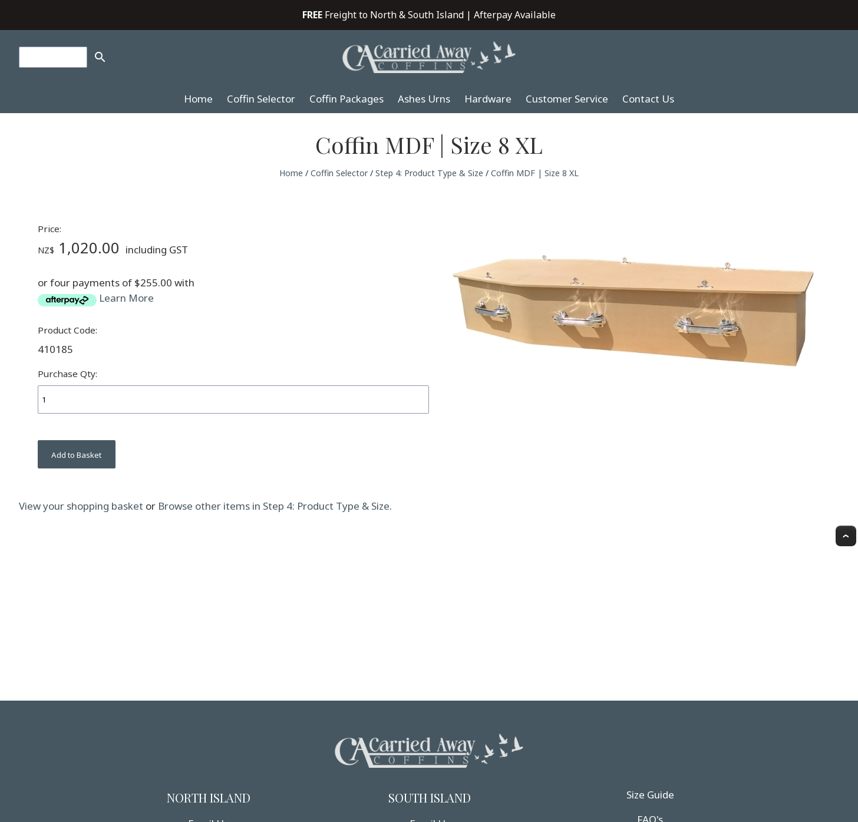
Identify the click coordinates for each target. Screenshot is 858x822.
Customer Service (567, 98)
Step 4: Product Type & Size (429, 173)
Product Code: (67, 330)
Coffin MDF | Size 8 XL (535, 173)
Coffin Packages (346, 98)
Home (198, 98)
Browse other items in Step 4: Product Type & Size (274, 506)
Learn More (126, 298)
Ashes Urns (424, 98)
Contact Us (648, 98)
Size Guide (650, 794)
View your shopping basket (81, 506)
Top (846, 536)
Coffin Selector (261, 98)
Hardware (488, 98)
